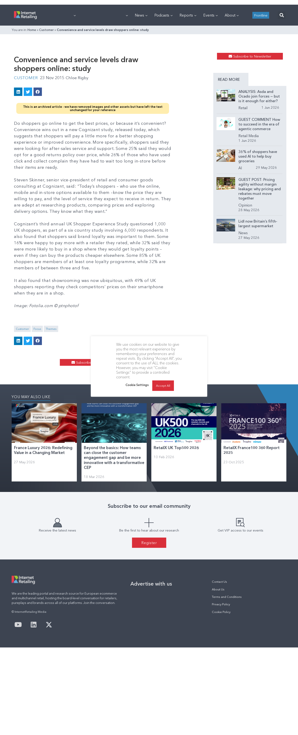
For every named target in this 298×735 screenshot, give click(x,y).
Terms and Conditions (227, 684)
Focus (37, 395)
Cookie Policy (221, 699)
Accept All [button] (163, 385)
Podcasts (163, 73)
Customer (46, 88)
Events (210, 73)
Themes (51, 395)
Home (31, 88)
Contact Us (219, 669)
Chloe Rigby (79, 156)
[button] (281, 73)
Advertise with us (151, 671)
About (232, 73)
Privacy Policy (221, 692)
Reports (187, 73)
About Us (218, 677)
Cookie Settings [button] (137, 385)
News (141, 73)
